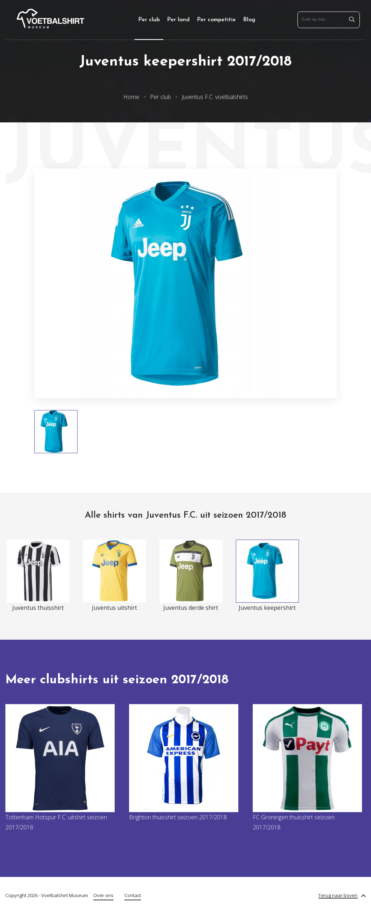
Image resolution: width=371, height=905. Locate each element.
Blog (249, 20)
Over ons (103, 895)
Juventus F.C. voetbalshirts (215, 97)
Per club (149, 20)
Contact (132, 895)
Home (131, 97)
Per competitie (216, 20)
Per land (178, 20)
